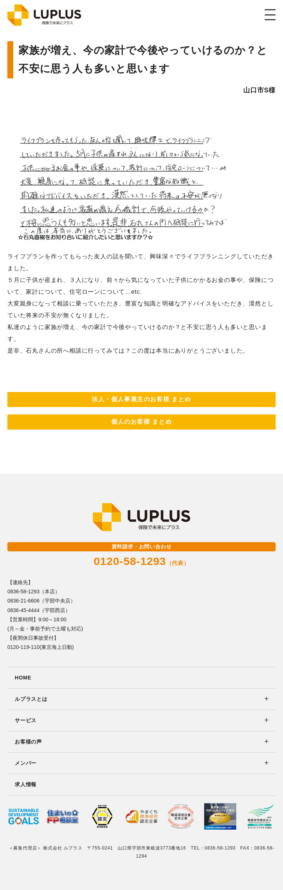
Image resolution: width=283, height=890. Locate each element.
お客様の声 (28, 742)
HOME (23, 678)
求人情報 (25, 784)
